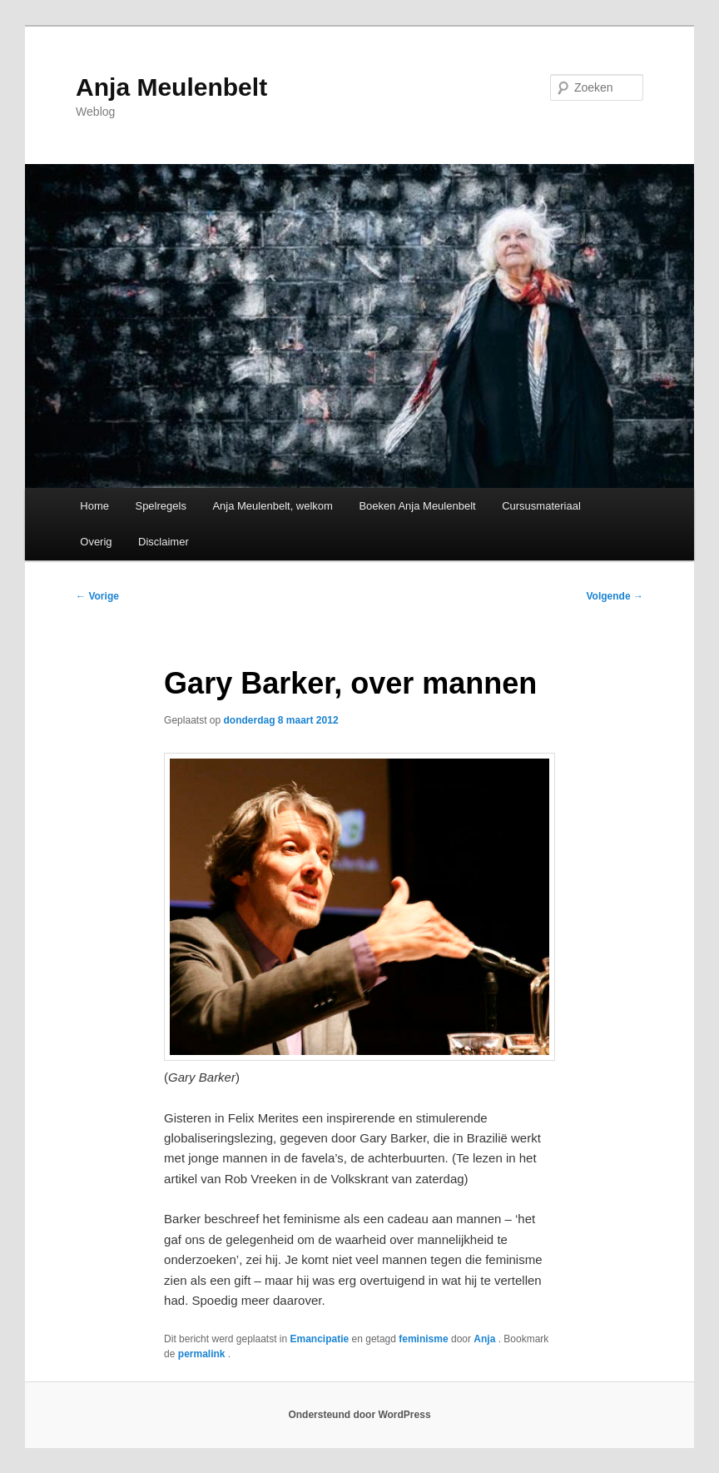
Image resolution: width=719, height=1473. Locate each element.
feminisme (423, 1339)
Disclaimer (163, 541)
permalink (203, 1354)
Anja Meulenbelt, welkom (272, 506)
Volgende (614, 596)
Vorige (97, 596)
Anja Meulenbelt (171, 87)
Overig (96, 541)
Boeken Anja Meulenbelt (417, 506)
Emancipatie (320, 1339)
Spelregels (160, 506)
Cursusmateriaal (541, 506)
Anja (486, 1339)
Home (94, 506)
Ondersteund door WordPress (359, 1415)
